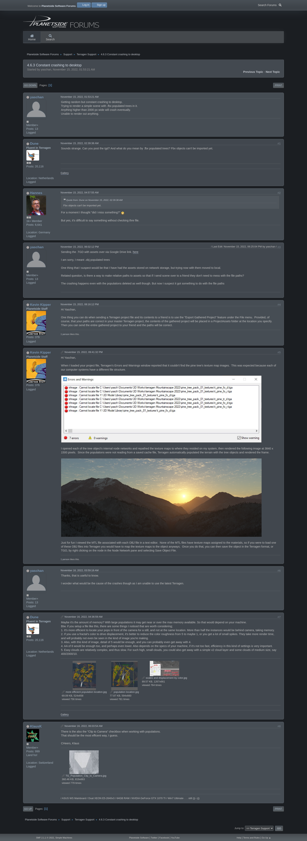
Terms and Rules (251, 837)
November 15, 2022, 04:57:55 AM (80, 194)
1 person (65, 335)
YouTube (175, 837)
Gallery (65, 174)
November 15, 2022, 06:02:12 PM (80, 248)
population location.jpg (124, 693)
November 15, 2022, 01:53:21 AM (80, 98)
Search (50, 38)
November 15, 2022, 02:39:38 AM (80, 144)
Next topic (273, 73)
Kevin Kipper (40, 306)
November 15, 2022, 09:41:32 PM (84, 353)
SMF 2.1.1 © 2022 (45, 837)
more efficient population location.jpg (84, 693)
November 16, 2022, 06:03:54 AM (84, 727)
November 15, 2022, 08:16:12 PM (80, 305)
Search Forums (270, 5)
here (135, 253)
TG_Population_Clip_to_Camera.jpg (84, 777)
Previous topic (253, 73)
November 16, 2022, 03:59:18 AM (80, 571)
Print (278, 87)
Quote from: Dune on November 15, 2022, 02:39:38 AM (94, 201)
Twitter (154, 837)
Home (32, 38)
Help (239, 837)
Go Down (30, 87)
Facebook (164, 837)
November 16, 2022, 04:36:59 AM (84, 618)
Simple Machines (63, 837)
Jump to (239, 829)
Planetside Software (139, 837)
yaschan (36, 99)
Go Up (28, 810)
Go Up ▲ (266, 837)
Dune (34, 145)
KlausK (36, 728)
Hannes (36, 194)
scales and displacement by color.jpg (164, 679)
